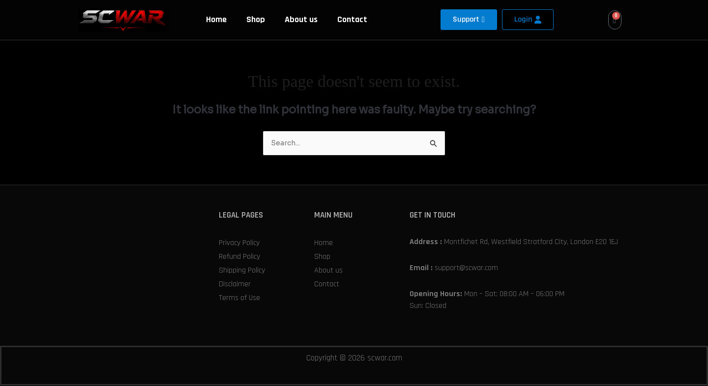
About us (301, 19)
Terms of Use (239, 298)
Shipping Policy (242, 271)
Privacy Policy (239, 243)
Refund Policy (239, 257)
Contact (352, 19)
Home (216, 19)
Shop (255, 19)
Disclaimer (235, 284)
